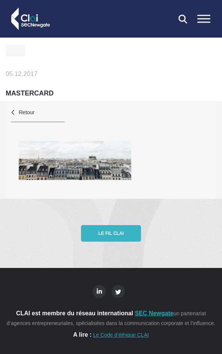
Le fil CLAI (111, 233)
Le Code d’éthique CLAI (121, 335)
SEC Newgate (154, 313)
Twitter (118, 291)
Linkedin (99, 291)
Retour (26, 112)
